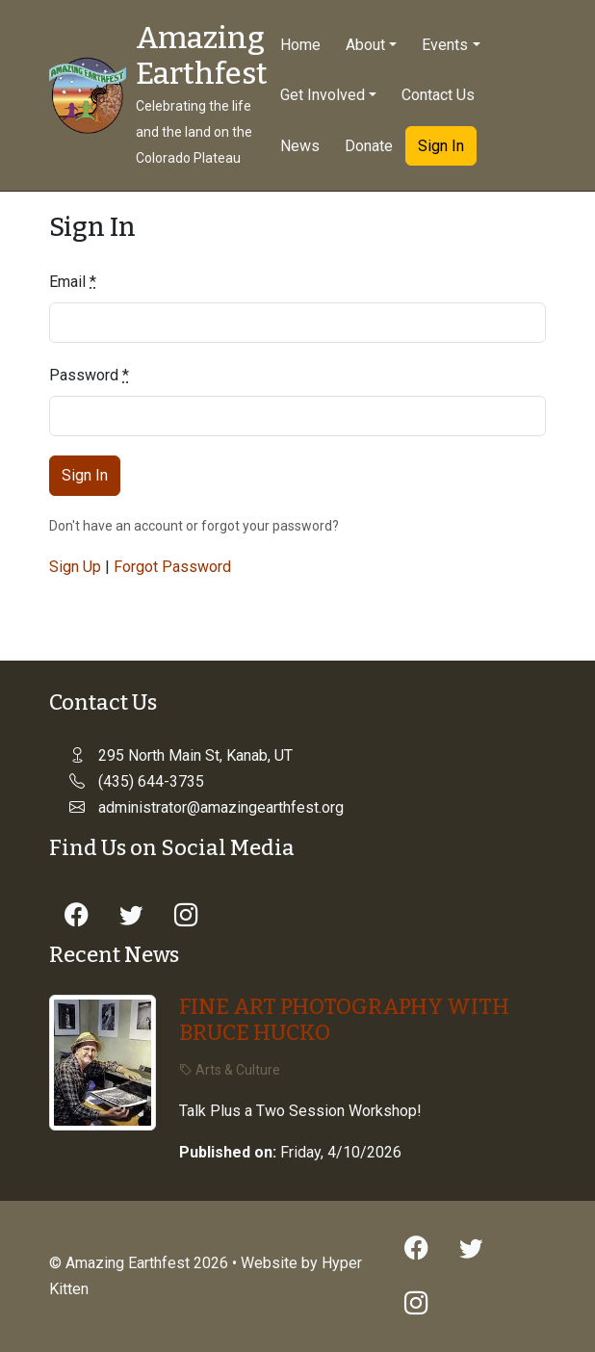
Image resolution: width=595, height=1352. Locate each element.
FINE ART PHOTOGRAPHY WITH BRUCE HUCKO (344, 1020)
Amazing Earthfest (202, 56)
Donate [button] (369, 146)
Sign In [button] (441, 146)
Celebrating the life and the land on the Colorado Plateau (194, 132)
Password (89, 375)
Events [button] (445, 45)
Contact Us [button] (438, 95)
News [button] (300, 146)
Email (72, 282)
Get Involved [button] (322, 95)
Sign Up (75, 567)
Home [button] (300, 45)
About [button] (365, 45)
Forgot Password (172, 567)
